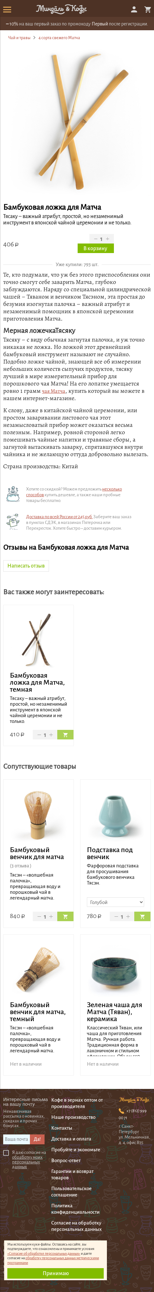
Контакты (61, 1128)
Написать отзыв (26, 566)
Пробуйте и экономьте (75, 1149)
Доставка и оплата (71, 1138)
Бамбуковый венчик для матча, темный (38, 1011)
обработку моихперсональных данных (27, 1162)
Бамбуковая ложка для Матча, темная (37, 682)
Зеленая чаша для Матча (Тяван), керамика (114, 1011)
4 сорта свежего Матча (59, 37)
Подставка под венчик (110, 853)
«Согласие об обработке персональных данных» (43, 1253)
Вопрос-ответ (65, 1160)
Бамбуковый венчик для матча (37, 853)
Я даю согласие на (29, 1159)
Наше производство (73, 1117)
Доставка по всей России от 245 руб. (59, 516)
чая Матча (53, 391)
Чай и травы (19, 37)
